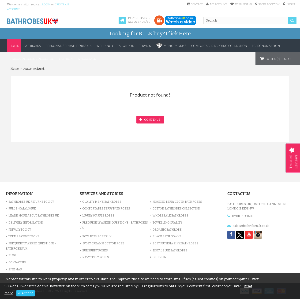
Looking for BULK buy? (150, 33)
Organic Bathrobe (167, 229)
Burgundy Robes (95, 250)
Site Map (15, 269)
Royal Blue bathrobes (170, 250)
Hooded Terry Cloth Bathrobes (177, 201)
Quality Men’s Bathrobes (101, 201)
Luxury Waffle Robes (98, 215)
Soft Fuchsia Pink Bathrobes (175, 243)
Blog (12, 255)
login (46, 4)
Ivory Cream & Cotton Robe (103, 243)
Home (14, 46)
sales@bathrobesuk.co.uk (251, 226)
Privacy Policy (19, 229)
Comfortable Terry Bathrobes (106, 208)
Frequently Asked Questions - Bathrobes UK (31, 246)
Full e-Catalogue (22, 208)
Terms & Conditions (23, 236)
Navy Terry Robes (95, 257)
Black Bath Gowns (167, 236)
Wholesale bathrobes (170, 215)
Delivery (159, 257)
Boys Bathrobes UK (97, 236)
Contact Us (17, 262)
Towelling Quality (167, 222)
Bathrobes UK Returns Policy (31, 201)
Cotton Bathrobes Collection (176, 208)
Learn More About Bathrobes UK (33, 215)
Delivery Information (25, 222)
